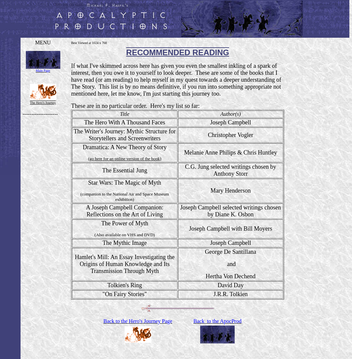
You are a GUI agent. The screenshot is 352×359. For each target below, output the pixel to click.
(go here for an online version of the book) (124, 158)
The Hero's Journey (43, 103)
